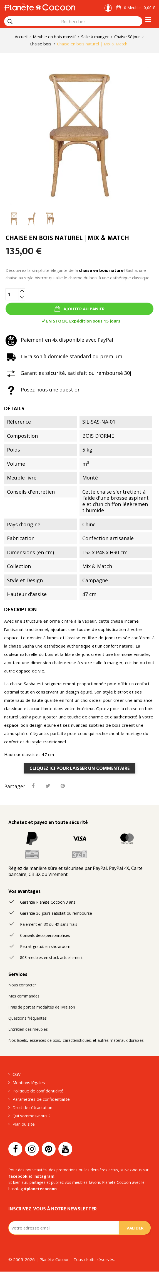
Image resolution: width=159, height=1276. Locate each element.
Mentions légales (29, 1082)
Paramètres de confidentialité (41, 1099)
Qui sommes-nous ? (32, 1115)
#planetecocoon (40, 1188)
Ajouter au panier (83, 308)
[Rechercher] (10, 22)
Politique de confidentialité (38, 1091)
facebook (18, 1176)
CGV (17, 1074)
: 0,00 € (139, 7)
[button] (135, 8)
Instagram (43, 1176)
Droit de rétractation (32, 1107)
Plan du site (24, 1124)
